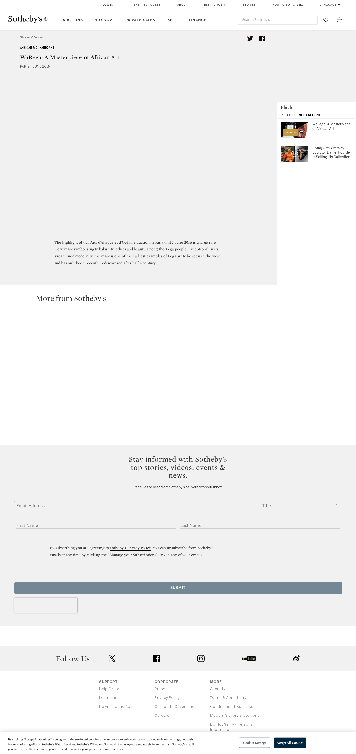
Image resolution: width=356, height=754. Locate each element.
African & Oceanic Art (37, 48)
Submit (178, 588)
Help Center (110, 689)
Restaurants (215, 4)
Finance (197, 20)
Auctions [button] (73, 20)
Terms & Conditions (228, 698)
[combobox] (278, 20)
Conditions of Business (231, 707)
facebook (156, 658)
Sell (172, 20)
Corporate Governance (176, 707)
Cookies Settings (254, 742)
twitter (112, 658)
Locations (108, 698)
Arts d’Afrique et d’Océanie (113, 242)
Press (160, 689)
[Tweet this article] (250, 38)
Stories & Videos (31, 37)
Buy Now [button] (104, 20)
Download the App (116, 707)
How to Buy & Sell (288, 4)
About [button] (182, 4)
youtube (249, 658)
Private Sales (140, 20)
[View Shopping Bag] (339, 20)
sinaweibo (296, 658)
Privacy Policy (167, 698)
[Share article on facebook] (262, 38)
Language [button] (328, 4)
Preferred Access (145, 4)
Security (217, 689)
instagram (201, 658)
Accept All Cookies (290, 742)
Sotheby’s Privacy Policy (130, 547)
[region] (178, 743)
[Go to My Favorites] (325, 20)
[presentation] (45, 605)
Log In (108, 4)
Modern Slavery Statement (234, 716)
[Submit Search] (312, 20)
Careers (162, 716)
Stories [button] (249, 4)
